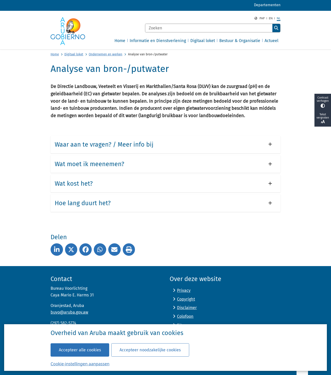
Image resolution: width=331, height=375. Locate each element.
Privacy (184, 290)
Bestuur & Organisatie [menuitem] (239, 40)
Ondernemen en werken (105, 54)
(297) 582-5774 (63, 323)
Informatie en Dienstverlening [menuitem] (158, 40)
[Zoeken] (208, 28)
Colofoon (185, 316)
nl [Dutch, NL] (278, 18)
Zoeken (276, 28)
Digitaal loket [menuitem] (202, 40)
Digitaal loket (73, 54)
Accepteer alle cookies (80, 349)
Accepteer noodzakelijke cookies (150, 349)
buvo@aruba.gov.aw (69, 312)
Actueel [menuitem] (271, 40)
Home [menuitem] (119, 40)
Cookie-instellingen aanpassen (80, 363)
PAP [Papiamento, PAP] (262, 18)
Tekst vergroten (322, 118)
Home (55, 54)
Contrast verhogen (322, 102)
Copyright (186, 299)
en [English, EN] (271, 18)
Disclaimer (187, 307)
